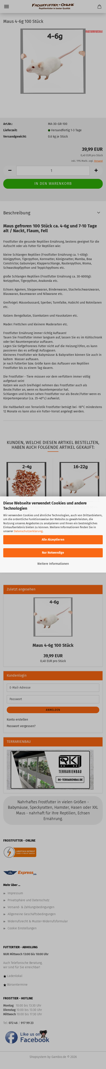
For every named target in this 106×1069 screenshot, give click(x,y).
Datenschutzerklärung (28, 531)
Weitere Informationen (53, 564)
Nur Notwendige (53, 553)
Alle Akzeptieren (53, 539)
